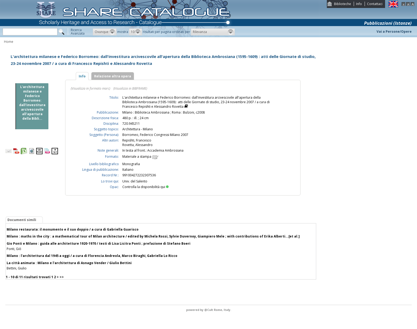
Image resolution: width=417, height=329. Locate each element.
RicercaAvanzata (78, 31)
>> (62, 277)
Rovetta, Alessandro (137, 145)
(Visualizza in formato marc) (90, 88)
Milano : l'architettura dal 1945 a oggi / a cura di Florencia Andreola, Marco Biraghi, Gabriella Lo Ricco (92, 255)
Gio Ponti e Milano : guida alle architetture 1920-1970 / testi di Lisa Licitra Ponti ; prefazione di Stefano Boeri (98, 243)
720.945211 (131, 123)
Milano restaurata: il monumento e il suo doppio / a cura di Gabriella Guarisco (73, 229)
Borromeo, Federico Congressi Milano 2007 (155, 134)
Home (8, 41)
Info (359, 4)
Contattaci (374, 4)
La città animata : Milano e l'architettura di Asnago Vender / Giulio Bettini (69, 263)
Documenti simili (21, 220)
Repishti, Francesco (136, 140)
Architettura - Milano (137, 129)
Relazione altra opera (112, 76)
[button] (104, 31)
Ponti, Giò (14, 249)
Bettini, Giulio (17, 268)
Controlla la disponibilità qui (145, 187)
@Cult (209, 310)
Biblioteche (342, 4)
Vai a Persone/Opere (394, 31)
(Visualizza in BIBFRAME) (130, 88)
